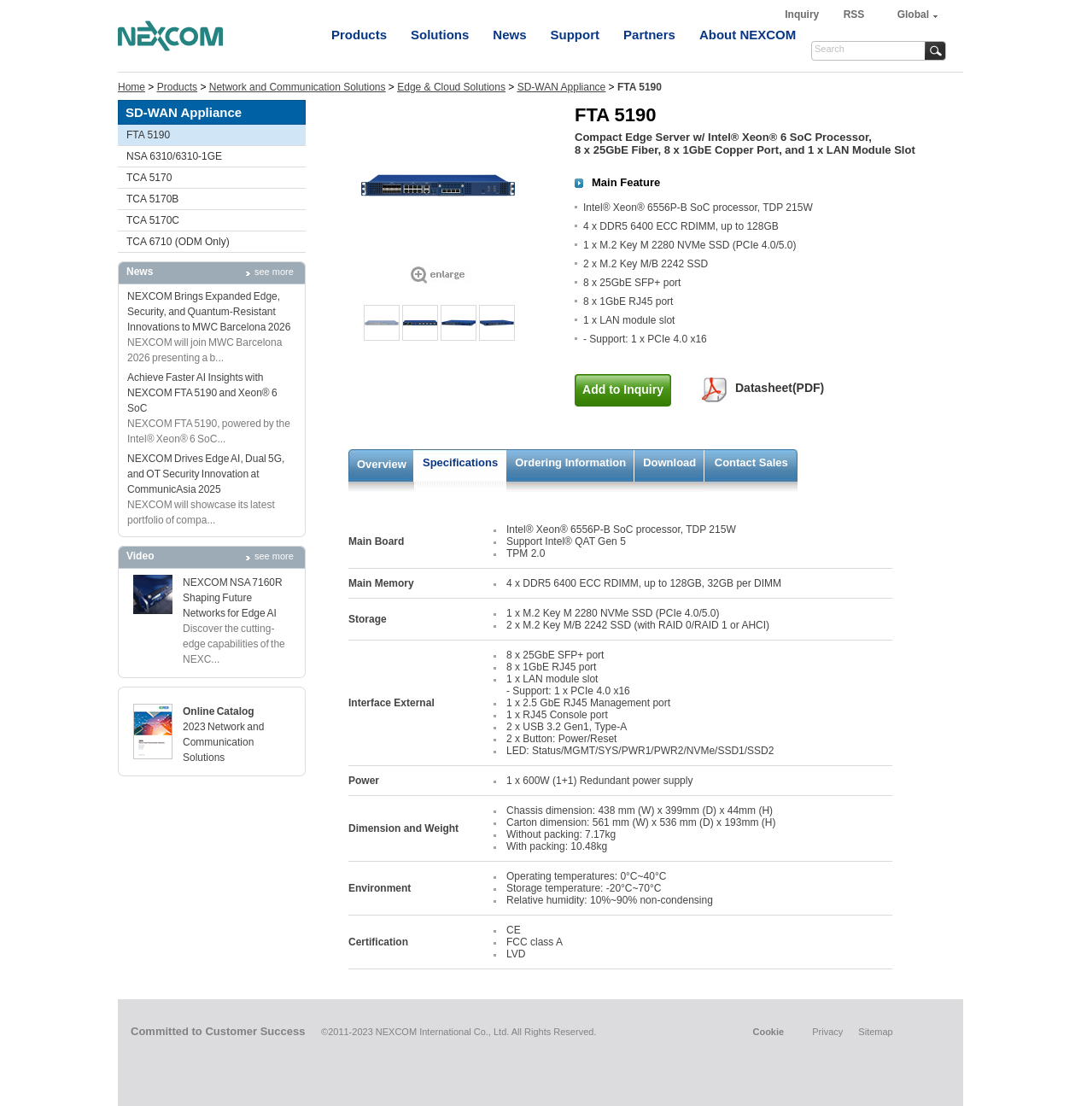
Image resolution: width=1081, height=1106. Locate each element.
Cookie (768, 1032)
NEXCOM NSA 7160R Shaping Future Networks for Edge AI (233, 597)
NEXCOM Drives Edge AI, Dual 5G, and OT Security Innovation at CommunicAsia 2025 (205, 474)
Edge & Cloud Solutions (451, 87)
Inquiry (803, 14)
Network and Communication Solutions (297, 87)
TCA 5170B (152, 199)
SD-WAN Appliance (561, 87)
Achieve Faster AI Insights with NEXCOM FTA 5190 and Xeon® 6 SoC (202, 393)
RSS (854, 14)
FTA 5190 (148, 135)
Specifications (460, 462)
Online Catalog (218, 711)
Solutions (440, 34)
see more (274, 271)
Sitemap (875, 1032)
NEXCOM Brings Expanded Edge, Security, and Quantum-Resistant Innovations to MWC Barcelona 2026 (208, 311)
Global (913, 14)
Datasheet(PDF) (779, 388)
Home (131, 87)
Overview (381, 464)
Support (575, 34)
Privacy (827, 1032)
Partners (649, 34)
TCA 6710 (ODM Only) (178, 242)
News (509, 34)
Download (669, 462)
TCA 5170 (149, 178)
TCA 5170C (152, 220)
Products (359, 34)
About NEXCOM (747, 34)
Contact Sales (751, 462)
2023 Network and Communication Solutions (223, 742)
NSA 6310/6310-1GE (174, 156)
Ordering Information (570, 462)
